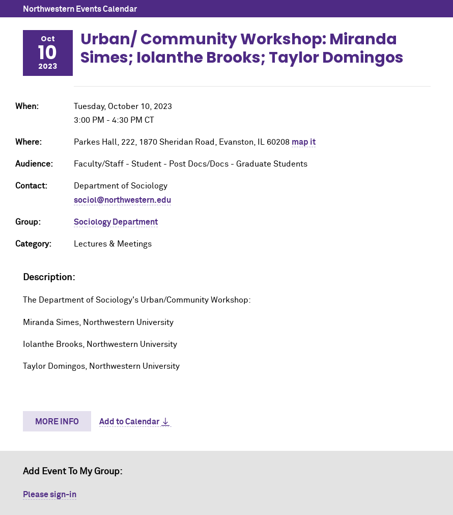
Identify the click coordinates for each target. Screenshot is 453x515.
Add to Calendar (129, 422)
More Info (57, 422)
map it (304, 142)
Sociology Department (116, 222)
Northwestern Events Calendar (80, 9)
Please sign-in (49, 495)
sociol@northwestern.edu (122, 200)
